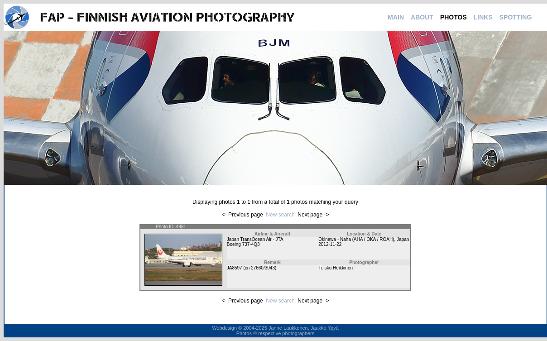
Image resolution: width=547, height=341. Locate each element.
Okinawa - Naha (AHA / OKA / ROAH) (356, 239)
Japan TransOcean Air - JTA (255, 239)
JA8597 (234, 267)
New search (280, 214)
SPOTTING (515, 17)
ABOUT (422, 17)
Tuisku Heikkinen (335, 267)
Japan (403, 239)
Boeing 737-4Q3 (243, 244)
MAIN (396, 17)
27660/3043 (263, 267)
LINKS (483, 17)
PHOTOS (453, 17)
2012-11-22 (329, 244)
